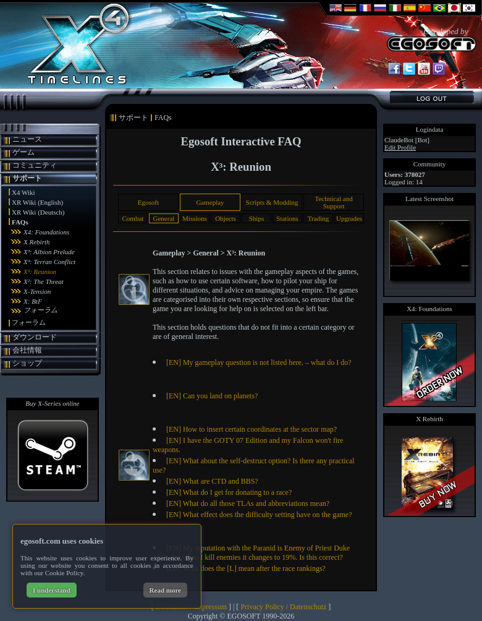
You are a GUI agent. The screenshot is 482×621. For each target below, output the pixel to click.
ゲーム (23, 152)
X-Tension (37, 291)
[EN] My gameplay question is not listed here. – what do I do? (259, 362)
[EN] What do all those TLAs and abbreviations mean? (247, 503)
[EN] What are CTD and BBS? (212, 481)
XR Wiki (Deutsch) (38, 212)
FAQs (20, 222)
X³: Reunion (39, 271)
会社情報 (27, 350)
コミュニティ (34, 165)
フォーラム (40, 310)
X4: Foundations (46, 232)
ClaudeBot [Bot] (406, 139)
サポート (27, 178)
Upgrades (349, 218)
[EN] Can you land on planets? (212, 396)
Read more (165, 590)
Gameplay (210, 202)
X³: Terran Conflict (49, 261)
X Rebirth (36, 242)
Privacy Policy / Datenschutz (283, 606)
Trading (318, 218)
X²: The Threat (43, 281)
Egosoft (148, 202)
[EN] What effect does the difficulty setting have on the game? (259, 514)
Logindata (430, 129)
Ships (256, 218)
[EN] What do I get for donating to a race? (229, 492)
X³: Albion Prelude (49, 251)
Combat (132, 218)
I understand (51, 590)
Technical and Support (333, 202)
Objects (225, 218)
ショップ (27, 363)
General (164, 218)
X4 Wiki (23, 192)
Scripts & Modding (272, 202)
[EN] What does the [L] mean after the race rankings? (246, 568)
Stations (287, 218)
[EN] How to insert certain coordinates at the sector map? (251, 429)
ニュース (27, 139)
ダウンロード (34, 337)
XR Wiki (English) (37, 202)
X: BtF (32, 301)
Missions (194, 218)
